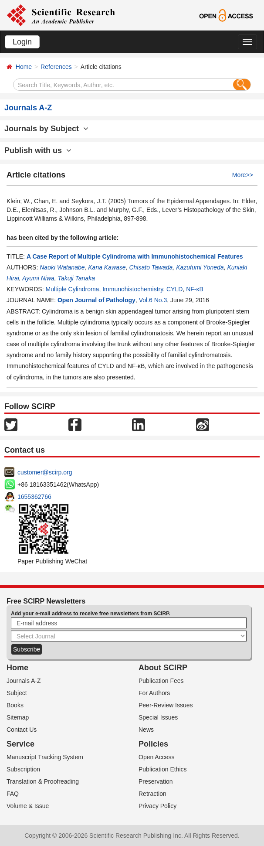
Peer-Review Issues (166, 705)
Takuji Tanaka (76, 278)
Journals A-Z (24, 680)
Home (24, 66)
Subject (17, 692)
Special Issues (158, 717)
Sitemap (18, 717)
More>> (242, 174)
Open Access (157, 757)
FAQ (13, 793)
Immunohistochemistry (132, 289)
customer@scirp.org (44, 472)
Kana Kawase (106, 267)
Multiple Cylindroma (72, 289)
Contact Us (22, 729)
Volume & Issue (28, 805)
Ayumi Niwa (38, 278)
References (56, 66)
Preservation (156, 781)
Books (15, 705)
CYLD (174, 289)
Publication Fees (161, 680)
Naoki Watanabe (62, 267)
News (146, 729)
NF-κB (194, 289)
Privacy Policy (157, 805)
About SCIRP (163, 667)
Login (22, 42)
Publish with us (37, 150)
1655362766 (34, 496)
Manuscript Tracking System (45, 757)
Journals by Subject (46, 128)
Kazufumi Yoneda (200, 267)
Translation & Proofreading (43, 781)
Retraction (152, 793)
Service (20, 744)
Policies (153, 744)
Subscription (23, 769)
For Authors (154, 692)
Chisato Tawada (151, 267)
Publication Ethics (163, 769)
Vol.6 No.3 (153, 300)
